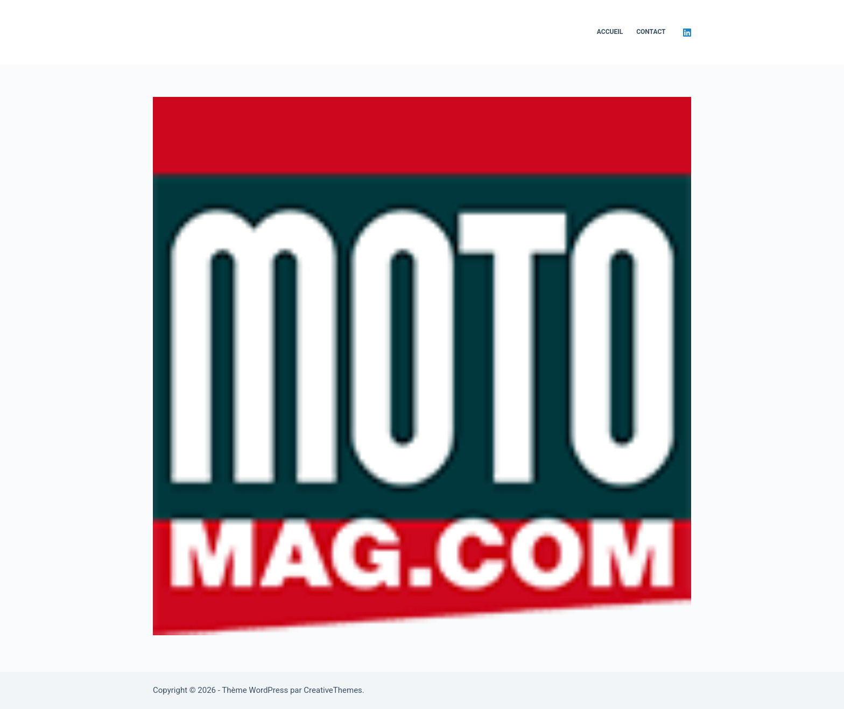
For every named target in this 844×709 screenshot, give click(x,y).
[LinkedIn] (687, 33)
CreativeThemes (333, 690)
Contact (650, 32)
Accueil (610, 32)
